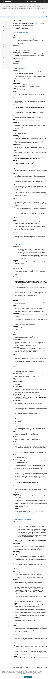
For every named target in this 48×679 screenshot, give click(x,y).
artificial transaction (21, 68)
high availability (20, 244)
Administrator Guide (6, 6)
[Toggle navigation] (45, 1)
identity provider (20, 277)
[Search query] (26, 12)
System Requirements (18, 4)
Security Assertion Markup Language (24, 519)
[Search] (34, 12)
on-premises (19, 379)
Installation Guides (28, 4)
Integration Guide (36, 6)
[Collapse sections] (44, 17)
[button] (1, 22)
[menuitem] (4, 4)
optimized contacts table (22, 368)
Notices (43, 8)
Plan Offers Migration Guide (7, 8)
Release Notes (10, 4)
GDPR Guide (29, 8)
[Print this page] (46, 17)
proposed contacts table (21, 424)
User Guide (14, 6)
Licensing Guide (22, 8)
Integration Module (21, 6)
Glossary (39, 8)
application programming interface (23, 50)
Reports (16, 8)
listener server (19, 47)
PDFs (35, 8)
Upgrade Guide (36, 4)
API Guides (29, 6)
